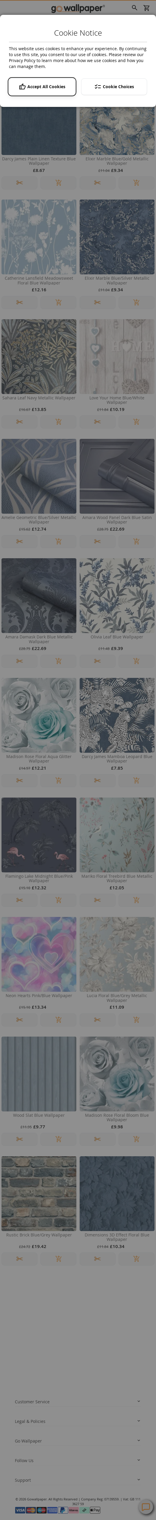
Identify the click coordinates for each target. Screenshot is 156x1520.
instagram (54, 1444)
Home (8, 18)
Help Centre (33, 1473)
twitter (36, 1444)
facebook (18, 1444)
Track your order (28, 1324)
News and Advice (29, 1398)
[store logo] (78, 8)
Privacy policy (26, 1361)
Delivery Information (32, 1315)
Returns (21, 1333)
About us (22, 1406)
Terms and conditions (32, 1369)
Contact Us (32, 1484)
